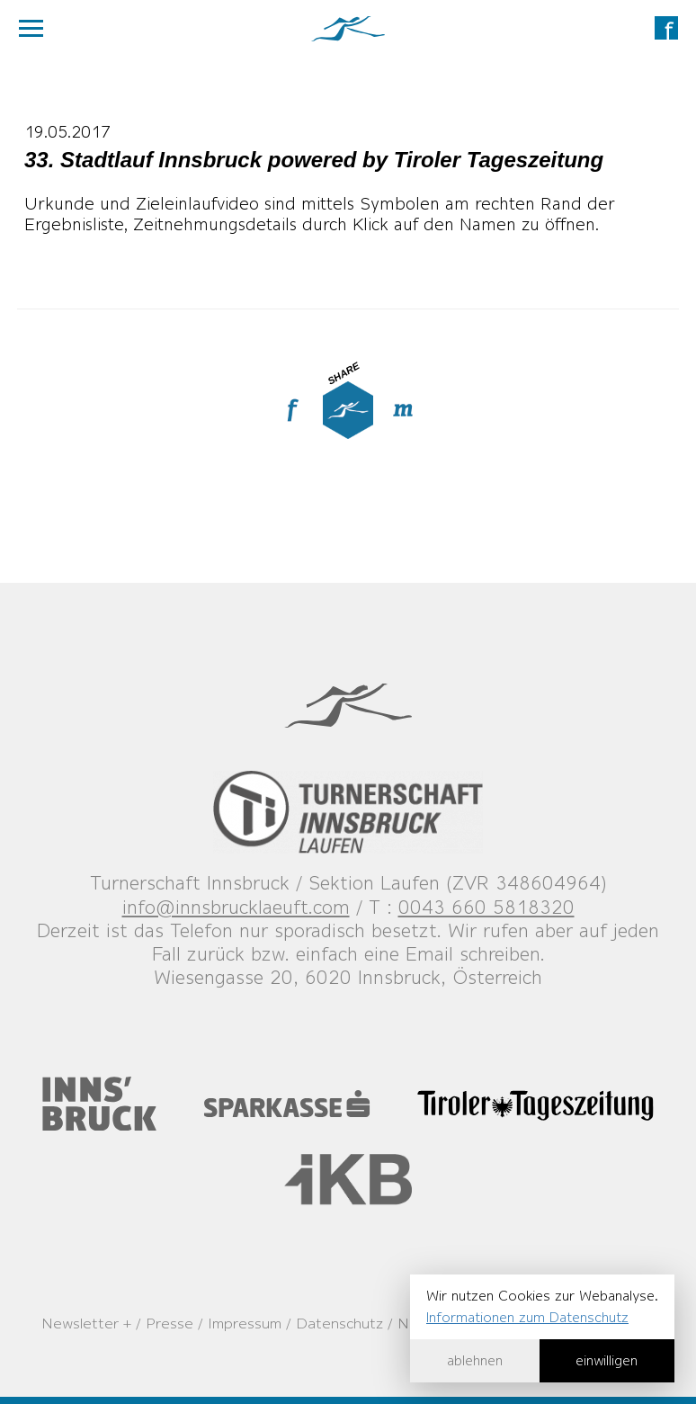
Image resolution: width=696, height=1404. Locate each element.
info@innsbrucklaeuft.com (236, 907)
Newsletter (80, 1323)
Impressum (244, 1323)
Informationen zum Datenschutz (527, 1317)
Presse (169, 1323)
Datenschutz (339, 1323)
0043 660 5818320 (486, 907)
